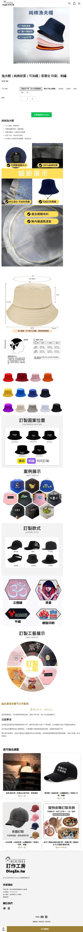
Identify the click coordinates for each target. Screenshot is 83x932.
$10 (22, 92)
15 (45, 63)
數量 (3, 98)
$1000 (68, 89)
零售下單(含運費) (50, 89)
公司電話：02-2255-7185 (10, 892)
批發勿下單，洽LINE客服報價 (31, 89)
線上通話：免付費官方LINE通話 (12, 894)
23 (62, 63)
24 (64, 63)
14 (43, 63)
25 (66, 63)
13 (41, 63)
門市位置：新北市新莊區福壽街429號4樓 (15, 889)
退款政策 (47, 921)
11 (37, 63)
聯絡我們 (5, 897)
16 (47, 63)
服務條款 (35, 921)
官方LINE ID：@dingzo (41, 709)
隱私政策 (41, 921)
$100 (74, 89)
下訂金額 (5, 89)
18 (51, 63)
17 (49, 63)
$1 (27, 92)
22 (60, 63)
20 (55, 63)
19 (53, 63)
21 (58, 63)
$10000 (61, 89)
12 (39, 63)
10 (35, 63)
